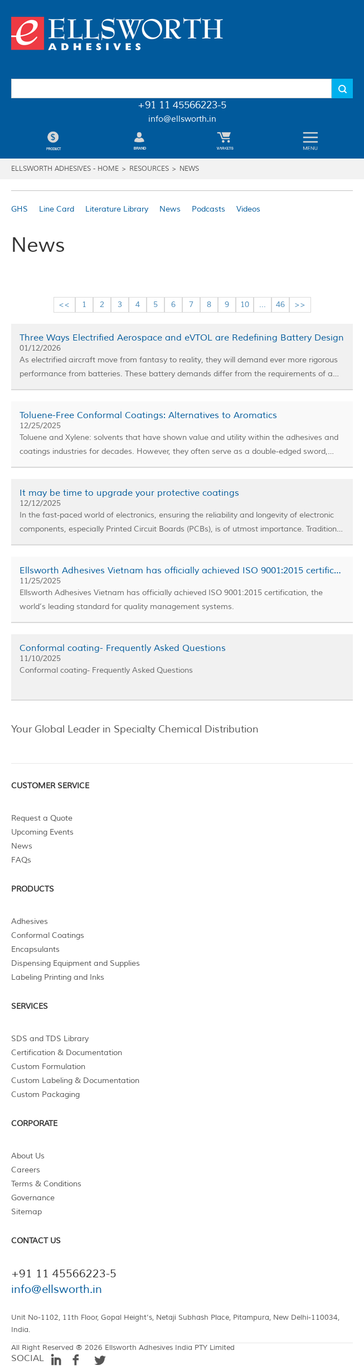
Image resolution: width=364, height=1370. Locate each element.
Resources (149, 169)
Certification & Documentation (66, 1052)
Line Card (56, 209)
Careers (25, 1170)
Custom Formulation (48, 1066)
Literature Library (116, 209)
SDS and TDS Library (50, 1038)
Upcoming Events (42, 832)
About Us (28, 1156)
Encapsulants (35, 949)
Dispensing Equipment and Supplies (75, 963)
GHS (19, 209)
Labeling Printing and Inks (57, 977)
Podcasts (208, 209)
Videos (248, 209)
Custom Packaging (45, 1094)
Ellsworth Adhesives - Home (65, 169)
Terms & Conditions (46, 1184)
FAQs (21, 860)
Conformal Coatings (47, 935)
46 (280, 304)
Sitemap (26, 1211)
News (189, 169)
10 (244, 304)
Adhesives (29, 921)
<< (64, 304)
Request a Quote (41, 818)
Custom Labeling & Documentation (75, 1080)
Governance (33, 1198)
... (262, 304)
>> (299, 304)
